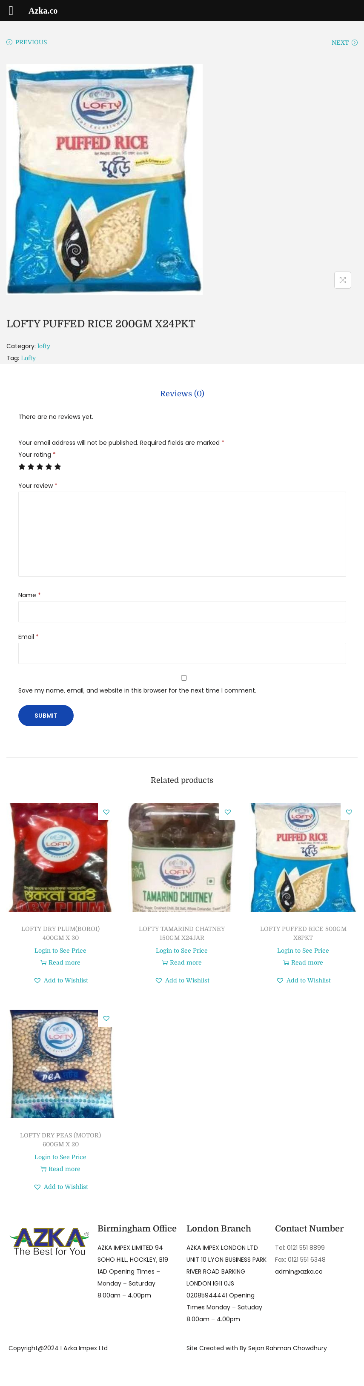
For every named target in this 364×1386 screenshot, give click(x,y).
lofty (43, 346)
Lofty (28, 358)
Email (28, 635)
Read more (60, 960)
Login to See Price (60, 948)
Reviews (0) (182, 393)
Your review (37, 484)
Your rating (37, 453)
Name (29, 593)
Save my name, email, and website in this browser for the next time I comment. (137, 688)
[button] (106, 810)
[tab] (182, 393)
